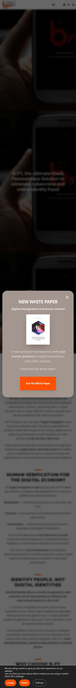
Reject (25, 683)
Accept (10, 683)
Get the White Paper (38, 383)
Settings (39, 683)
